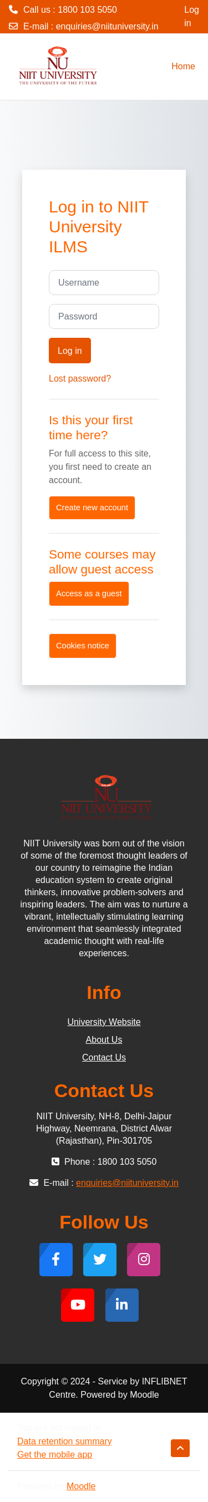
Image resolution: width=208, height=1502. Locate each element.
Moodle (81, 1486)
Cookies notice (82, 645)
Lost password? (80, 378)
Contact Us (104, 1057)
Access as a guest (89, 593)
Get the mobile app (54, 1454)
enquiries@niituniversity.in (107, 26)
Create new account (92, 507)
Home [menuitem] (183, 66)
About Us (104, 1039)
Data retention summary (64, 1441)
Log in (191, 16)
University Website (103, 1022)
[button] (180, 1448)
